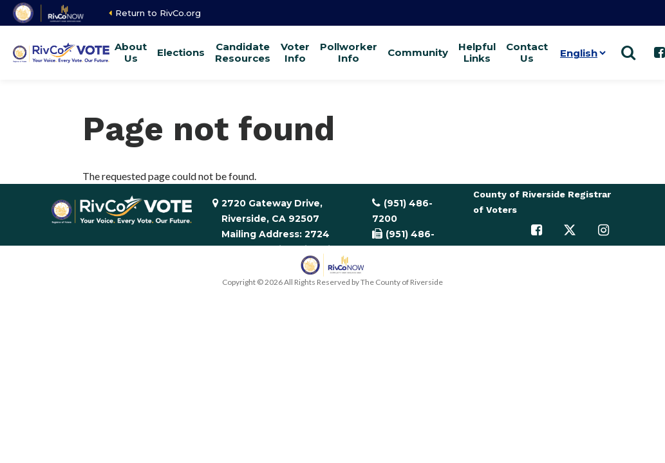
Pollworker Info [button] (348, 52)
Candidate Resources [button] (242, 52)
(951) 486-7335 (403, 241)
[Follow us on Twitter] (569, 230)
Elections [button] (181, 52)
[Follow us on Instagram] (603, 230)
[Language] (580, 52)
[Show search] (628, 52)
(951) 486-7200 (402, 210)
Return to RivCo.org (158, 13)
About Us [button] (131, 52)
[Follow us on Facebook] (536, 230)
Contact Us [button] (527, 52)
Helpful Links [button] (477, 52)
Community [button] (418, 52)
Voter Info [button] (295, 52)
